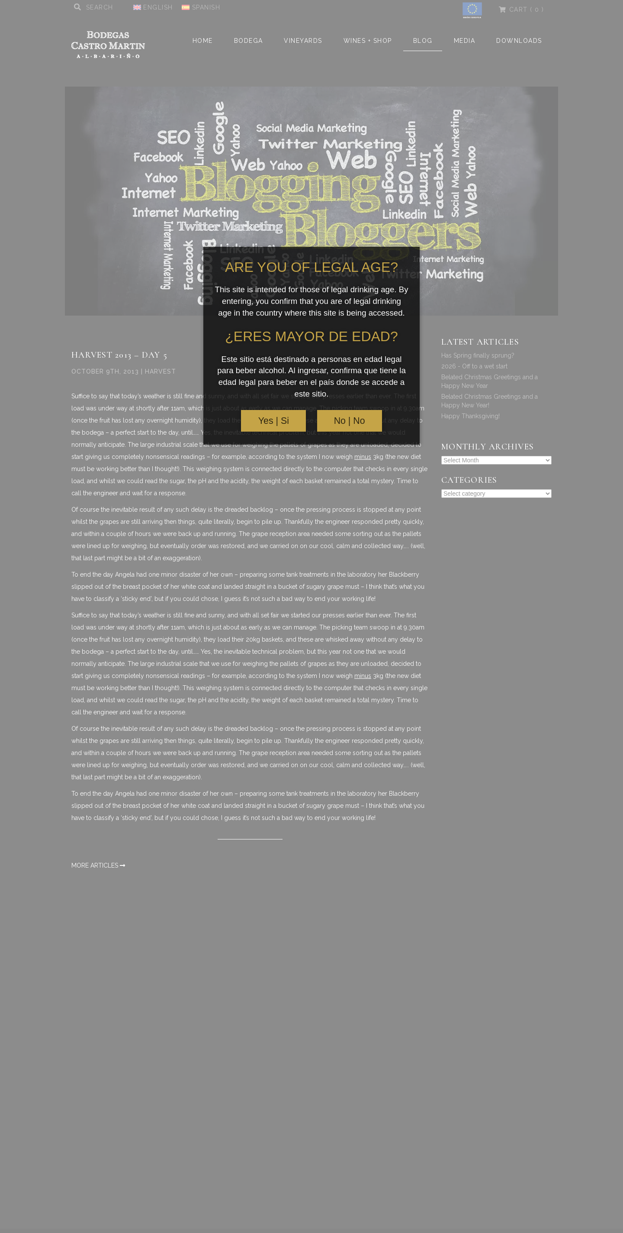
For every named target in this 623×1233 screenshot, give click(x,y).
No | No (349, 421)
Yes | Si (273, 421)
